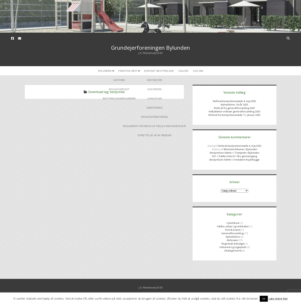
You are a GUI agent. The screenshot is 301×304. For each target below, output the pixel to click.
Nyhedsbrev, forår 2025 (234, 104)
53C (214, 156)
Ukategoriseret (233, 250)
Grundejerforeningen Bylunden (150, 47)
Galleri (183, 70)
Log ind (198, 70)
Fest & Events (233, 230)
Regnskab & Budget (233, 243)
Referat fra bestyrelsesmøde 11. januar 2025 (234, 115)
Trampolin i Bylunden (247, 152)
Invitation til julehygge (247, 159)
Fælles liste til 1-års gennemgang (238, 156)
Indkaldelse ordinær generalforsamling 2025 (234, 111)
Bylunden (105, 70)
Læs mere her (278, 298)
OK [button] (263, 298)
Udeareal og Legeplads (232, 247)
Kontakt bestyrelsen (159, 70)
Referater (232, 240)
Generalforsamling (232, 233)
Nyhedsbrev (233, 236)
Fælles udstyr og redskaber (233, 226)
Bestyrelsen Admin (221, 152)
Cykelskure (233, 223)
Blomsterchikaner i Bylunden (240, 149)
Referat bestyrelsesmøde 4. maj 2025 (234, 101)
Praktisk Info (127, 70)
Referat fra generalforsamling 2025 (234, 108)
